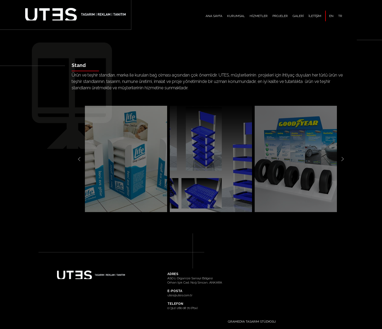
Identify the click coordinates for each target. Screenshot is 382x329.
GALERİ (298, 16)
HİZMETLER (259, 16)
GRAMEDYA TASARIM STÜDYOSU (252, 321)
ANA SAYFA (214, 16)
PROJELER (280, 16)
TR (340, 16)
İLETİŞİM (315, 16)
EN (331, 16)
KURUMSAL (236, 16)
